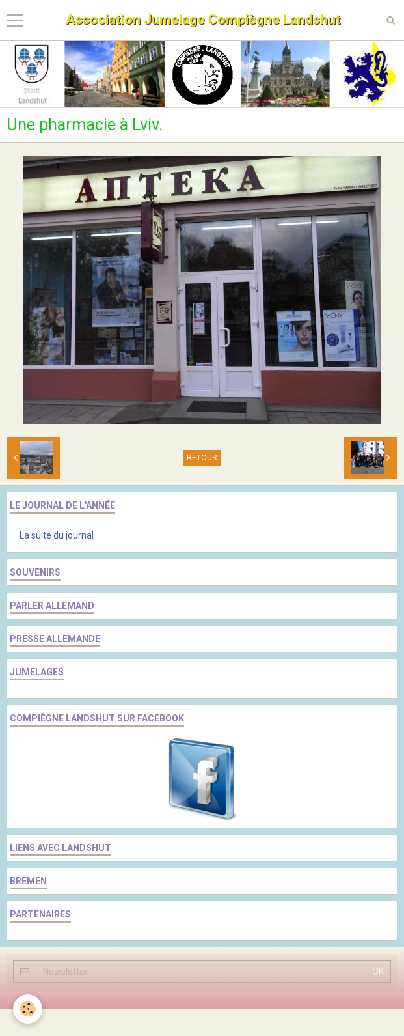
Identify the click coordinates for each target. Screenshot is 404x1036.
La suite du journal (57, 535)
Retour (202, 457)
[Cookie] (27, 1009)
